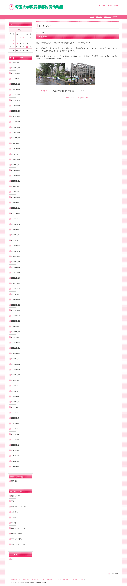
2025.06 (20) (15, 111)
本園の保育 (99, 17)
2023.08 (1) (15, 229)
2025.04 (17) (15, 122)
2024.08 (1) (15, 165)
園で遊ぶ (14, 512)
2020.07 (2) (15, 429)
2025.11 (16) (15, 89)
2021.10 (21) (15, 348)
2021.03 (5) (15, 386)
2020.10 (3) (15, 413)
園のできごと (107, 17)
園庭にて (14, 501)
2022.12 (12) (15, 273)
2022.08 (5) (15, 294)
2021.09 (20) (15, 353)
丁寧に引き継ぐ (16, 539)
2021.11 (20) (15, 343)
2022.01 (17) (15, 332)
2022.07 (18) (15, 299)
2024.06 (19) (15, 176)
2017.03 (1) (15, 450)
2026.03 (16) (15, 68)
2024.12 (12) (15, 143)
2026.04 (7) (15, 62)
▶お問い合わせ (113, 5)
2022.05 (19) (15, 310)
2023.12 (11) (15, 208)
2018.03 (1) (15, 445)
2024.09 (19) (15, 159)
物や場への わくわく (19, 507)
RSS (13, 559)
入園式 (13, 517)
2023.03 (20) (15, 256)
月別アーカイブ (16, 58)
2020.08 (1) (15, 423)
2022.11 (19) (15, 278)
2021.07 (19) (15, 364)
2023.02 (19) (15, 262)
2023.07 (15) (15, 235)
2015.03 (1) (15, 461)
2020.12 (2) (15, 402)
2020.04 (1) (15, 439)
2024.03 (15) (15, 192)
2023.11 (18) (15, 213)
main (78, 98)
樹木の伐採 (85, 98)
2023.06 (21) (15, 240)
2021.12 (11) (15, 337)
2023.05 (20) (15, 246)
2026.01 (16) (15, 79)
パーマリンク (42, 91)
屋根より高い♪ (16, 496)
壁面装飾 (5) (15, 481)
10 (27, 40)
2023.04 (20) (15, 251)
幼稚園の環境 (35, 579)
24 (27, 47)
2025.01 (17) (15, 138)
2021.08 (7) (15, 359)
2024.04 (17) (15, 186)
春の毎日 (14, 523)
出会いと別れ (70, 98)
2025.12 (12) (15, 84)
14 (17, 43)
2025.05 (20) (15, 116)
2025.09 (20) (15, 100)
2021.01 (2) (15, 396)
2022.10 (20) (15, 283)
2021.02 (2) (15, 391)
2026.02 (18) (15, 73)
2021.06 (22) (15, 370)
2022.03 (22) (15, 321)
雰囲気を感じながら (18, 544)
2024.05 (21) (15, 181)
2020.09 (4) (15, 418)
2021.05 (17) (15, 375)
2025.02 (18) (15, 132)
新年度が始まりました (19, 528)
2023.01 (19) (15, 267)
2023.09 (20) (15, 224)
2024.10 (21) (15, 154)
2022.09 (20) (15, 289)
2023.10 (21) (15, 219)
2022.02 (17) (15, 326)
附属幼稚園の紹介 (15, 579)
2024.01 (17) (15, 202)
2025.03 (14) (15, 127)
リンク (81, 579)
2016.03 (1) (15, 456)
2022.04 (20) (15, 316)
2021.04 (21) (15, 380)
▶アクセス (102, 5)
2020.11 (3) (15, 407)
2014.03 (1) (15, 466)
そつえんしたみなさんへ (62, 579)
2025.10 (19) (15, 95)
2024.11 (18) (15, 149)
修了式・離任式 (16, 533)
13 (13, 43)
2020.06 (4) (15, 434)
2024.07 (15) (15, 170)
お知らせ (74, 579)
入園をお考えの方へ (47, 579)
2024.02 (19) (15, 197)
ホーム (92, 17)
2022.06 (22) (15, 305)
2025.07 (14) (15, 106)
